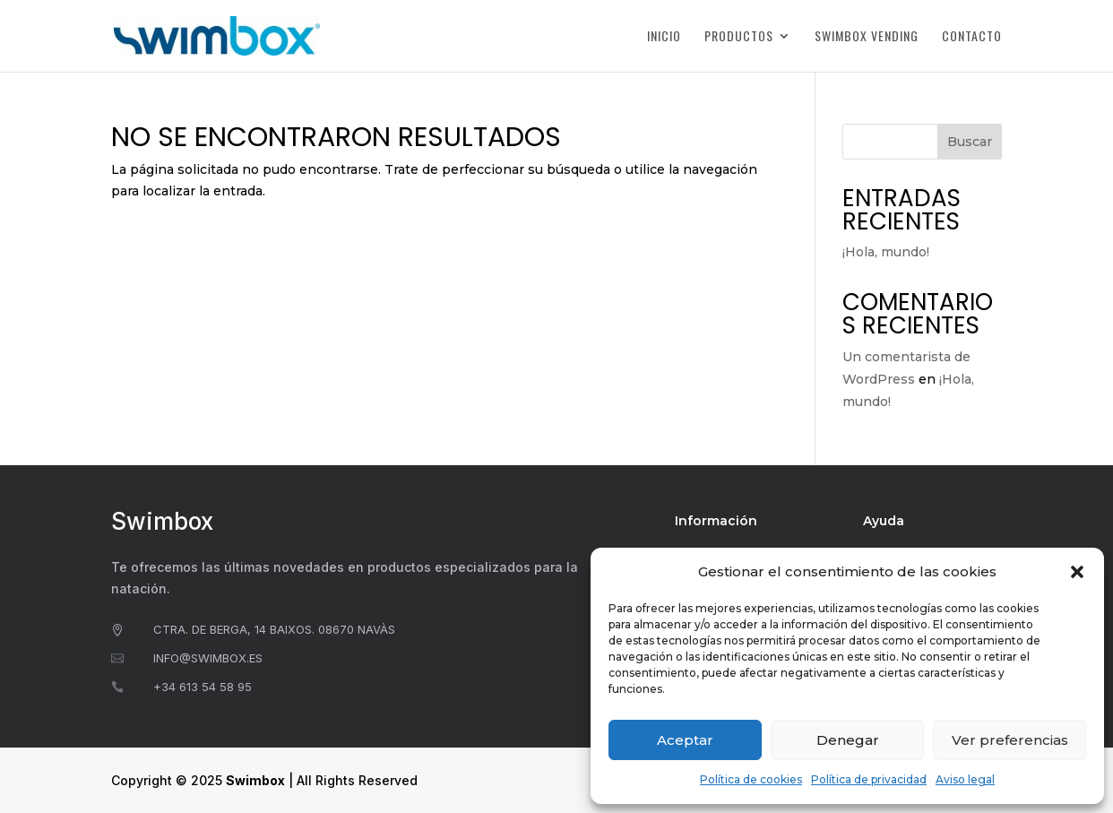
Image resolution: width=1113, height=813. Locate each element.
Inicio (664, 37)
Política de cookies (751, 779)
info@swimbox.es (208, 658)
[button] (1077, 572)
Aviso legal (965, 779)
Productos (738, 37)
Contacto (972, 37)
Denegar (847, 739)
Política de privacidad (869, 779)
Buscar (969, 142)
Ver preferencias (1010, 739)
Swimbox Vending (867, 37)
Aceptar (685, 739)
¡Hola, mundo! (885, 252)
